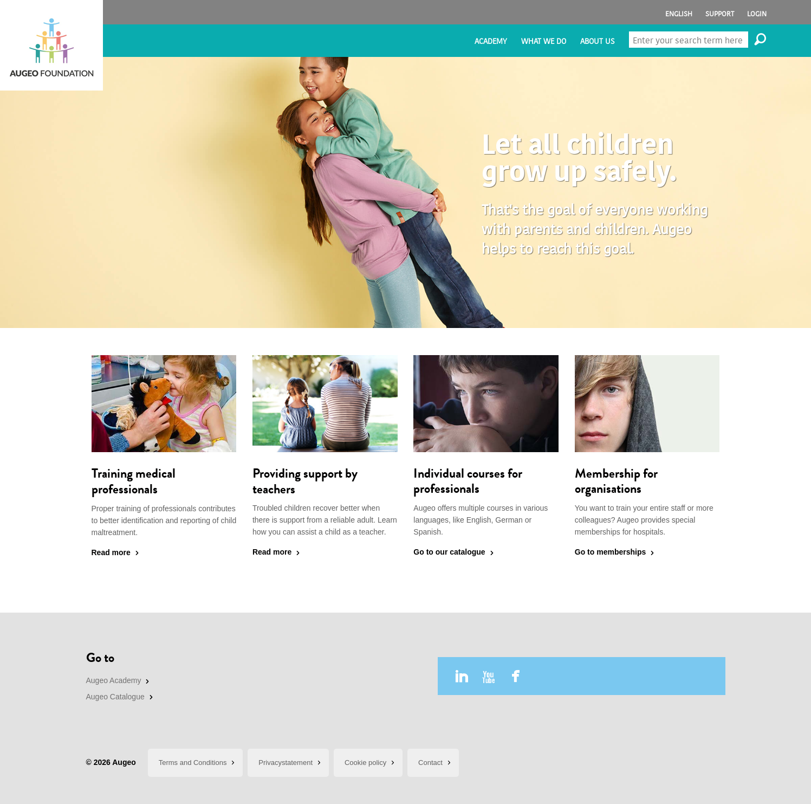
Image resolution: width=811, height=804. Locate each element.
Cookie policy (365, 762)
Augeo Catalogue (115, 696)
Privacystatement (285, 762)
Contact (430, 762)
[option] (405, 192)
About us (597, 41)
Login (757, 13)
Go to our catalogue (449, 552)
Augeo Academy (113, 680)
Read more (111, 552)
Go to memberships (610, 552)
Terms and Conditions (193, 762)
